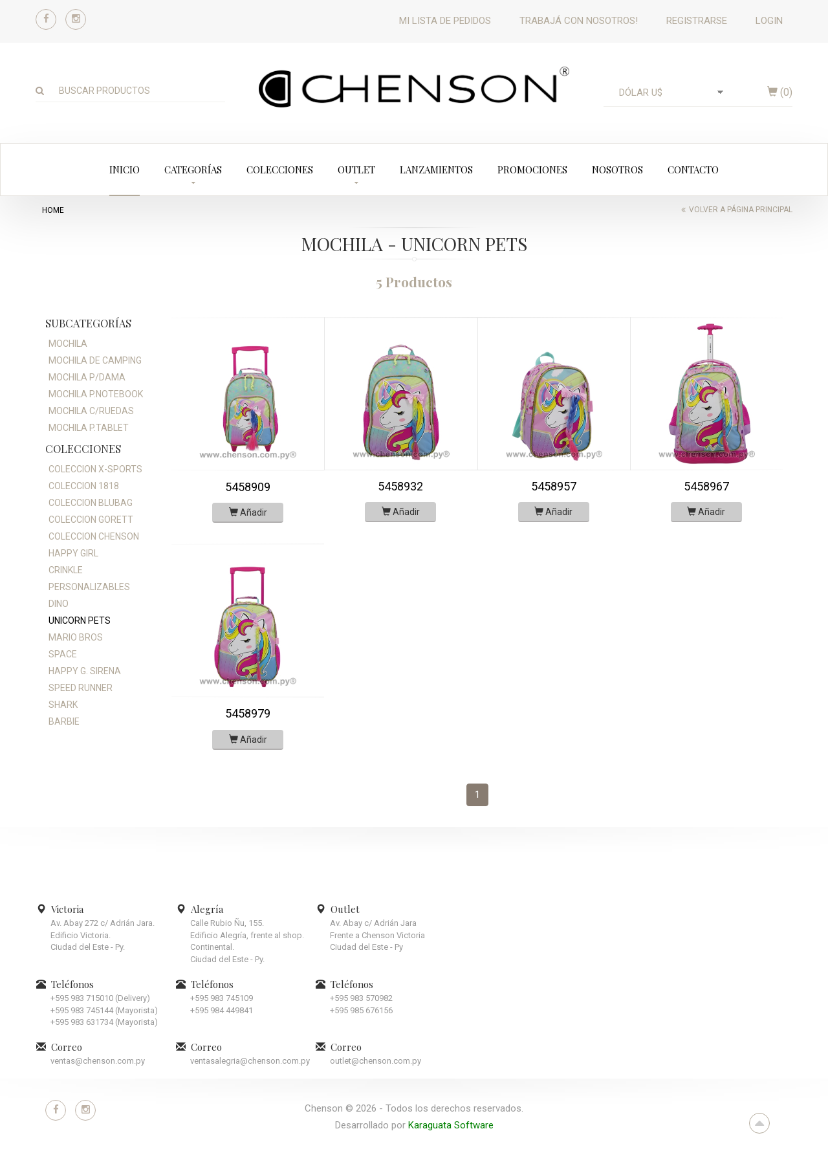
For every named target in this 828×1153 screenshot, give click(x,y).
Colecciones (279, 169)
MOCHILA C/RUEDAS (91, 411)
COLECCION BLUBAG (91, 503)
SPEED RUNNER (81, 688)
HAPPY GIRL (73, 553)
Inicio (124, 169)
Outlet (356, 169)
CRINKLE (66, 570)
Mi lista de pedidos (445, 21)
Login (769, 21)
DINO (59, 603)
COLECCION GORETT (91, 519)
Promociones (532, 169)
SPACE (63, 654)
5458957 (553, 486)
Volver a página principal (740, 209)
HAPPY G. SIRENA (85, 671)
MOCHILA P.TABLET (89, 428)
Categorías (193, 169)
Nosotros (617, 169)
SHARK (63, 704)
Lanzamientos (436, 169)
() (779, 92)
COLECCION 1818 (84, 486)
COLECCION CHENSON (94, 536)
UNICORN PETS (80, 620)
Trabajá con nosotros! (578, 21)
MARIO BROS (76, 637)
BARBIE (64, 721)
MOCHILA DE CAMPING (95, 360)
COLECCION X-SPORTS (95, 469)
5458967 (706, 486)
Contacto (693, 169)
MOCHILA (68, 343)
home (53, 210)
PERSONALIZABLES (89, 587)
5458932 (400, 486)
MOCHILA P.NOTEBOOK (96, 394)
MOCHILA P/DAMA (87, 377)
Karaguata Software (451, 1125)
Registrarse (696, 21)
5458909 (247, 487)
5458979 (247, 713)
